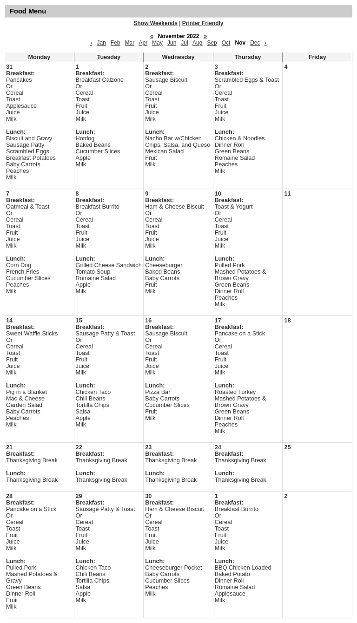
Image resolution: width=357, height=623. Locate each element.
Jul (184, 42)
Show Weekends (156, 23)
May (157, 42)
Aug (197, 42)
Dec (255, 42)
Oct (226, 42)
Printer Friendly (203, 23)
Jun (171, 42)
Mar (130, 42)
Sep (212, 42)
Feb (115, 42)
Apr (143, 42)
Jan (101, 42)
